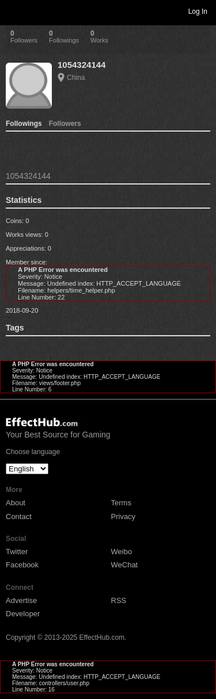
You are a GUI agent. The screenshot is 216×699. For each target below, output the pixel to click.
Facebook (22, 564)
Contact (19, 516)
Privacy (123, 516)
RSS (119, 600)
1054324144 (81, 65)
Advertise (21, 600)
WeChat (124, 564)
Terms (121, 502)
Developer (23, 613)
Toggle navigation (14, 11)
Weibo (121, 551)
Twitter (17, 551)
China (76, 78)
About (15, 502)
